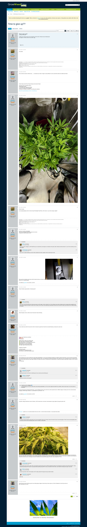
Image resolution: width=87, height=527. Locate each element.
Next (77, 496)
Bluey (12, 54)
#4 (77, 95)
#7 (77, 257)
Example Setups (60, 9)
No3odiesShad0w (12, 329)
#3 (77, 71)
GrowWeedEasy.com (71, 9)
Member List (16, 11)
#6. (76, 249)
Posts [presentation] (10, 28)
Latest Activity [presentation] (15, 28)
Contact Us (72, 523)
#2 (77, 49)
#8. (76, 301)
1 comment (23, 299)
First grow (20, 411)
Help (67, 523)
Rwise (23, 469)
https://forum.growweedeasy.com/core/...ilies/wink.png (28, 90)
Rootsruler (12, 315)
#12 (77, 382)
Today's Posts (10, 11)
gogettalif (13, 38)
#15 (77, 481)
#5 (77, 207)
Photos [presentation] (20, 28)
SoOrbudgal (12, 76)
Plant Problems (35, 9)
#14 (77, 425)
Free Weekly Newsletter (35, 11)
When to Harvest (45, 9)
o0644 (12, 404)
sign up (38, 18)
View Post (31, 385)
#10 (77, 325)
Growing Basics (25, 9)
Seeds (52, 9)
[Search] (71, 5)
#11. (76, 370)
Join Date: (11, 42)
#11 (77, 355)
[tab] (10, 29)
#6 (77, 229)
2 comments (23, 241)
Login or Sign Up (76, 0)
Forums (10, 9)
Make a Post (16, 9)
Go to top (77, 523)
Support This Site (27, 11)
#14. (76, 463)
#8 (77, 287)
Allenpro (12, 360)
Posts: (12, 43)
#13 (77, 399)
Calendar (21, 11)
